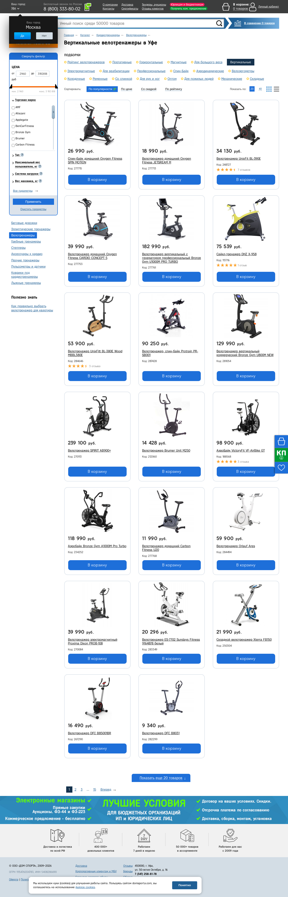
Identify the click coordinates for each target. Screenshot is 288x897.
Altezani (20, 113)
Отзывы (128, 865)
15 (94, 789)
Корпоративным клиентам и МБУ (96, 871)
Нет (44, 35)
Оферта (13, 879)
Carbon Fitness (25, 144)
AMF (18, 107)
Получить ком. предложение (188, 8)
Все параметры (23, 190)
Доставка (127, 4)
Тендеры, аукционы (154, 4)
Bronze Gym (22, 132)
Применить (33, 201)
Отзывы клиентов (153, 8)
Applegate (21, 119)
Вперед (106, 789)
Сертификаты (130, 8)
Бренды (128, 871)
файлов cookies (85, 887)
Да (22, 35)
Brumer (20, 138)
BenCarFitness (24, 126)
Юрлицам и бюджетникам (187, 4)
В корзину (97, 179)
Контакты (108, 8)
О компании (110, 4)
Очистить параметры (33, 209)
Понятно (184, 885)
